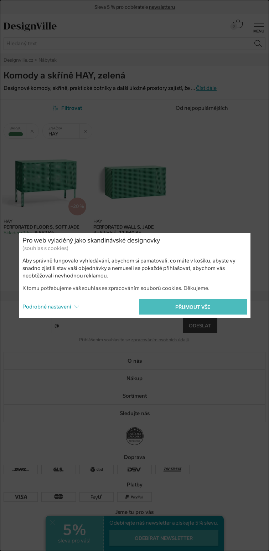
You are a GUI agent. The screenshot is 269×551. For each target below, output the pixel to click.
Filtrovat (67, 108)
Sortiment (135, 396)
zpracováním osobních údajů (160, 339)
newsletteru (162, 7)
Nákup (134, 378)
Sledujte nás (135, 413)
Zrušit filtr (34, 128)
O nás (135, 361)
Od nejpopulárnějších (202, 108)
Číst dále (206, 88)
